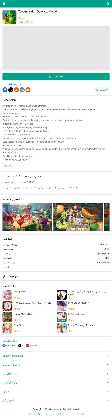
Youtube (34, 345)
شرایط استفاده (35, 413)
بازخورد (5, 267)
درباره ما (80, 413)
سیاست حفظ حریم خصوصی (59, 413)
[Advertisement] (56, 48)
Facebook (11, 345)
